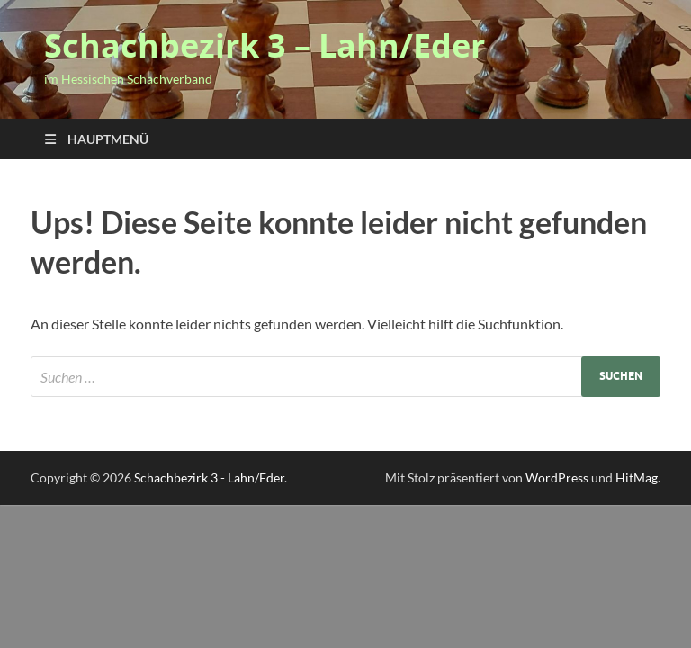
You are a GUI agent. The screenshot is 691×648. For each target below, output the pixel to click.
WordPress (556, 477)
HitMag (636, 477)
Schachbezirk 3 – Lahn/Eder (264, 45)
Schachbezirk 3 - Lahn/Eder (209, 477)
